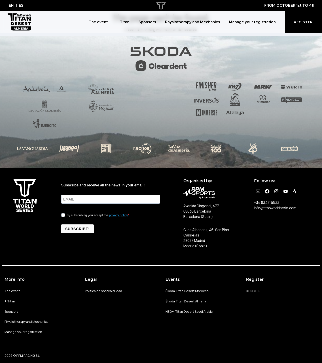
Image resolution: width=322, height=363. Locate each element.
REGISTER (253, 291)
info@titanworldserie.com (275, 207)
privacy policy (118, 215)
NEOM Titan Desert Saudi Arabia (189, 311)
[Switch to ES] (21, 5)
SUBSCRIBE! (77, 229)
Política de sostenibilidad (103, 291)
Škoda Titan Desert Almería (185, 301)
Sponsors (147, 22)
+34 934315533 (266, 202)
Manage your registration (252, 22)
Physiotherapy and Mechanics (192, 22)
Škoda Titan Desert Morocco (187, 291)
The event (98, 22)
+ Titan (123, 22)
